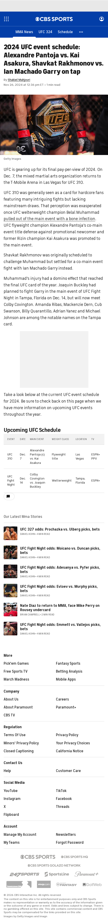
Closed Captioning (19, 751)
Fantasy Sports (68, 663)
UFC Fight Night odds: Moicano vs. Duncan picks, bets (60, 550)
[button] (81, 31)
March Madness (16, 679)
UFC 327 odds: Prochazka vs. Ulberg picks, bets (60, 529)
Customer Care (68, 771)
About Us (11, 699)
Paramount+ (66, 707)
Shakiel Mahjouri (19, 80)
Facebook (64, 799)
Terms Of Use (15, 735)
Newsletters (66, 834)
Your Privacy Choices (73, 743)
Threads (62, 806)
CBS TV (9, 715)
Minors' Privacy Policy (21, 743)
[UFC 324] (45, 31)
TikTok (61, 791)
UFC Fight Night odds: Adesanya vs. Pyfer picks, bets (60, 569)
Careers (62, 699)
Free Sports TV (16, 671)
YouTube (11, 791)
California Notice (69, 751)
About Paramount (18, 707)
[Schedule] (65, 31)
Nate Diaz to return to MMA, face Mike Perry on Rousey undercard (60, 607)
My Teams (12, 842)
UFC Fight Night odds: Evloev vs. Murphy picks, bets (59, 588)
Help (7, 771)
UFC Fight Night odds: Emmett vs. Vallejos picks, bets (60, 626)
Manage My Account (20, 834)
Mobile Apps (66, 679)
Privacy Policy (67, 735)
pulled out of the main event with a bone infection (49, 218)
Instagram (12, 799)
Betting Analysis (69, 671)
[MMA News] (24, 31)
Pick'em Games (16, 663)
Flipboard (11, 814)
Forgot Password (70, 842)
